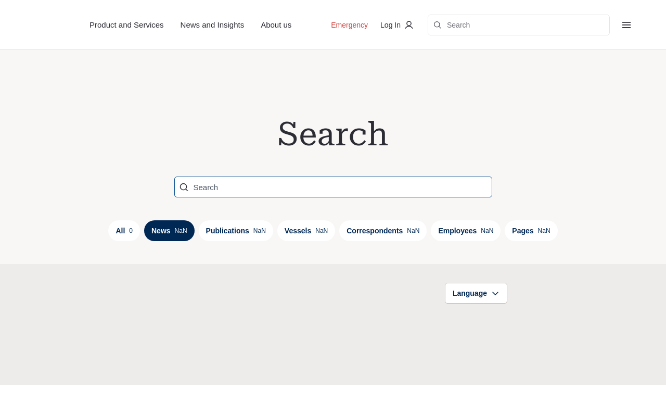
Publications (236, 230)
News (169, 230)
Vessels (306, 230)
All (124, 230)
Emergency (349, 25)
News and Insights (213, 24)
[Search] (327, 187)
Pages (531, 230)
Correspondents (383, 230)
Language (476, 293)
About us (276, 24)
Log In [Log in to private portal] (397, 25)
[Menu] (626, 25)
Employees (465, 230)
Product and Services (126, 24)
